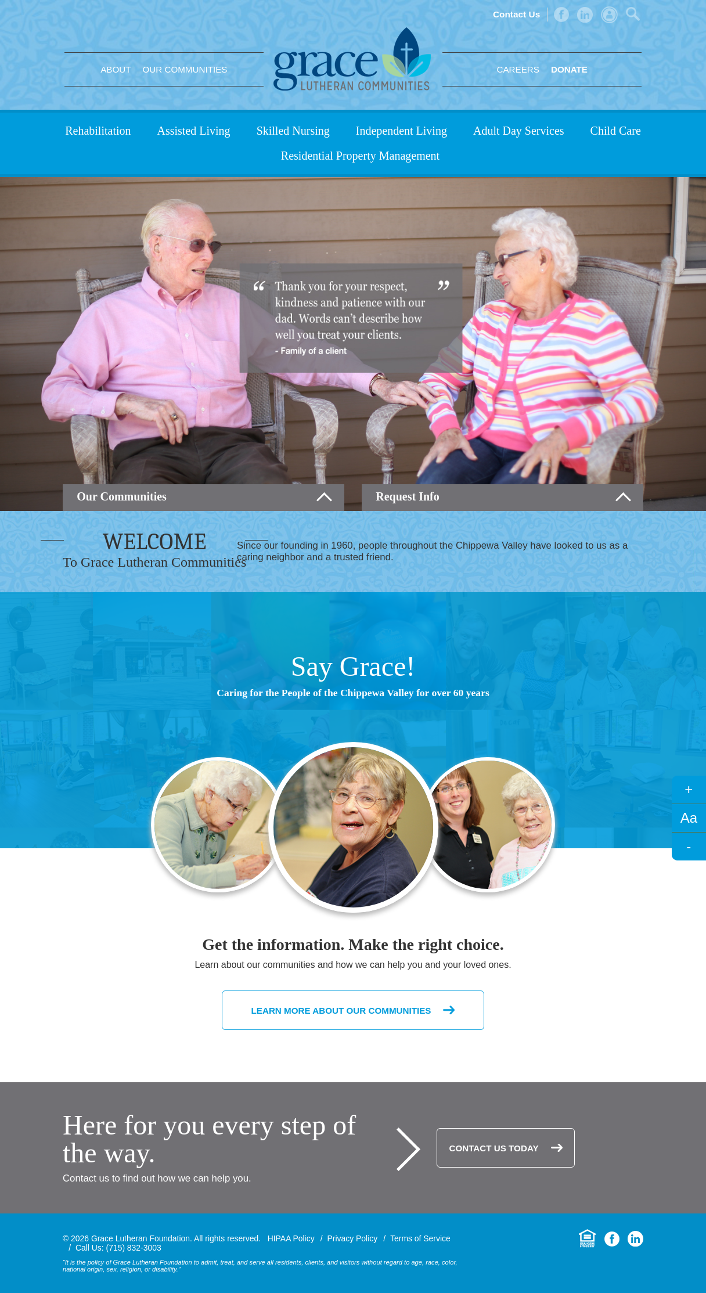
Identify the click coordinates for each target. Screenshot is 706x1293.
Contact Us (516, 14)
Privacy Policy (352, 1238)
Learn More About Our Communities (341, 1010)
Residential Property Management (360, 155)
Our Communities (184, 69)
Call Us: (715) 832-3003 (118, 1247)
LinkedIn (585, 15)
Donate (569, 69)
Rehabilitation (98, 130)
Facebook (561, 14)
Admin (609, 14)
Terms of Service (420, 1238)
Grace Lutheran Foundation (352, 59)
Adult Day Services (518, 130)
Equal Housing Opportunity (587, 1238)
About (115, 69)
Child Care (615, 130)
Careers (517, 69)
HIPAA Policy (291, 1238)
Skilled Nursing (293, 130)
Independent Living (401, 130)
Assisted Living (193, 130)
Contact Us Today (493, 1148)
